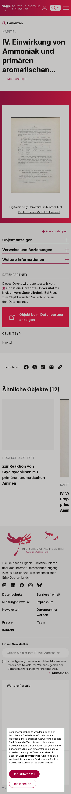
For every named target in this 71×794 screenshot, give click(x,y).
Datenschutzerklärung (32, 755)
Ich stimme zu (24, 774)
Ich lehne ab (22, 784)
